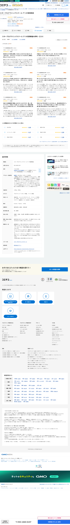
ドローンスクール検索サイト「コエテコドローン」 (37, 353)
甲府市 (47, 388)
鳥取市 (18, 397)
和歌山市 (55, 391)
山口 (44, 397)
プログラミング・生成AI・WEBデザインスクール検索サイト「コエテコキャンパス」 (43, 351)
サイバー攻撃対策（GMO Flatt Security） (34, 461)
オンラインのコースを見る (13, 25)
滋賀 (15, 391)
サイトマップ (54, 342)
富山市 (25, 388)
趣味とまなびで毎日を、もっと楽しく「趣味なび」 (37, 366)
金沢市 (32, 388)
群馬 (30, 381)
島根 (22, 397)
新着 (3, 331)
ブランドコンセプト (55, 336)
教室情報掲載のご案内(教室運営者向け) (51, 2)
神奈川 (15, 382)
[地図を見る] (40, 170)
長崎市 (32, 399)
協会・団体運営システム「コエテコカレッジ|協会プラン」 (38, 368)
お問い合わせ (38, 327)
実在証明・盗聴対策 (4, 461)
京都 (22, 391)
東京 (54, 381)
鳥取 (15, 397)
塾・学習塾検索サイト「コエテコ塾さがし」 (36, 356)
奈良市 (47, 391)
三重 (38, 385)
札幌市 (19, 378)
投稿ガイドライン (55, 333)
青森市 (26, 378)
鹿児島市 (19, 401)
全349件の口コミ (20, 17)
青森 (23, 378)
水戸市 (18, 381)
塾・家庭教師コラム (5, 334)
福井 (37, 388)
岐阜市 (18, 385)
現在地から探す (23, 333)
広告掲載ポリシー (55, 344)
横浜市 (19, 383)
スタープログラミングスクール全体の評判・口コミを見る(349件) (53, 141)
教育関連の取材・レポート (7, 340)
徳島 (15, 394)
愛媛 (30, 394)
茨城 (15, 381)
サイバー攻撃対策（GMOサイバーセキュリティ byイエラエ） (17, 461)
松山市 (32, 394)
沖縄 (24, 401)
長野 (51, 388)
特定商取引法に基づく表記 (57, 329)
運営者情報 (38, 334)
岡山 (30, 397)
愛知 (30, 385)
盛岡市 (33, 378)
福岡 (15, 399)
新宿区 (57, 381)
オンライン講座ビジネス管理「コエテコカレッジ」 (37, 360)
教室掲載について (39, 329)
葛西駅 (15, 175)
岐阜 (15, 385)
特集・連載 (4, 327)
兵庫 (37, 391)
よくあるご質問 (39, 325)
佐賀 (22, 399)
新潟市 (18, 388)
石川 (30, 388)
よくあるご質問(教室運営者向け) (64, 2)
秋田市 (48, 378)
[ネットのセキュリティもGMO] (10, 1)
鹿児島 (15, 401)
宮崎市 (54, 399)
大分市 (47, 399)
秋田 (45, 378)
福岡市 (18, 399)
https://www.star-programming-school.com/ (24, 249)
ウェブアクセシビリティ (56, 340)
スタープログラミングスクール (20, 241)
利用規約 (53, 325)
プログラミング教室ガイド (7, 325)
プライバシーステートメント (57, 331)
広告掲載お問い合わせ (40, 331)
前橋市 (33, 381)
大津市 (18, 391)
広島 (37, 397)
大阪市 (32, 391)
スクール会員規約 (55, 327)
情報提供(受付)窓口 (39, 333)
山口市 (47, 397)
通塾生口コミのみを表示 (61, 39)
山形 (52, 378)
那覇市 (27, 401)
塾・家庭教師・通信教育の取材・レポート (9, 336)
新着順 (8, 39)
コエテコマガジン (5, 329)
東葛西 (22, 170)
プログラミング (5, 333)
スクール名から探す (23, 329)
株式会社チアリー (17, 245)
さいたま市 (42, 381)
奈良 (44, 391)
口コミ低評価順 (22, 39)
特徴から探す (22, 331)
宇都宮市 (25, 381)
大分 (44, 399)
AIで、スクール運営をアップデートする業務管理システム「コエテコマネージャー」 (43, 358)
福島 (60, 378)
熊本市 (40, 399)
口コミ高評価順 (14, 39)
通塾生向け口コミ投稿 (64, 193)
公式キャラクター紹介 (56, 338)
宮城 (38, 378)
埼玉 (38, 381)
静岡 (22, 385)
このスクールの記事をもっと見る (60, 178)
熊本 (37, 399)
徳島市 (18, 394)
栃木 (22, 381)
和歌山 (52, 391)
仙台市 (41, 378)
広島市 (40, 397)
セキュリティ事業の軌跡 (51, 461)
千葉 (47, 381)
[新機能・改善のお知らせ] (43, 5)
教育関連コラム (5, 338)
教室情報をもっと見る (39, 27)
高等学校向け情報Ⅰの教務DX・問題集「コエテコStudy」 (38, 364)
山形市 (55, 378)
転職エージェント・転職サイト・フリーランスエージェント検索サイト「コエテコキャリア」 (44, 354)
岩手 (31, 378)
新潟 (15, 388)
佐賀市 (25, 399)
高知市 (40, 394)
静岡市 (25, 385)
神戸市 (40, 391)
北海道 (15, 378)
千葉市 (49, 381)
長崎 (30, 399)
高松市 (25, 394)
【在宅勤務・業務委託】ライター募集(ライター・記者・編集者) (13, 353)
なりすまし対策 (44, 461)
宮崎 (51, 399)
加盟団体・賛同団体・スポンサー (58, 334)
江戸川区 (19, 170)
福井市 (40, 388)
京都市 (25, 391)
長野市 (54, 388)
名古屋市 (33, 385)
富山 (22, 388)
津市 (40, 385)
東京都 (15, 170)
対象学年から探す (23, 327)
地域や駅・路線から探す (24, 325)
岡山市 (32, 397)
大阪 (30, 391)
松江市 (25, 397)
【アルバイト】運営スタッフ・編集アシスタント (11, 351)
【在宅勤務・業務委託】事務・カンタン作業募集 (11, 356)
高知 (37, 394)
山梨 (44, 388)
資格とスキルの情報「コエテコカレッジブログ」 (36, 362)
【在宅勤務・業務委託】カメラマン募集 (9, 354)
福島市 (62, 378)
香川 (22, 394)
